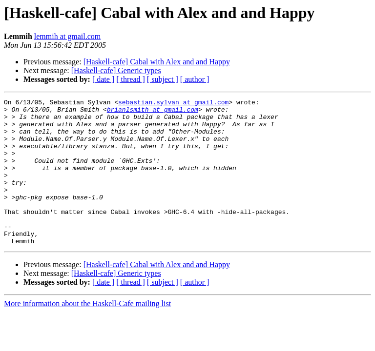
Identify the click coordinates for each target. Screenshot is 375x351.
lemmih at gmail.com (67, 36)
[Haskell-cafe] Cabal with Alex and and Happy (156, 62)
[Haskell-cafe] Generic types (116, 70)
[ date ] (103, 79)
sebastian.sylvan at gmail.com (173, 103)
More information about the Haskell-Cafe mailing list (87, 333)
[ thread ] (130, 79)
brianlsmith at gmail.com (152, 112)
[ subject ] (162, 79)
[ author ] (194, 79)
